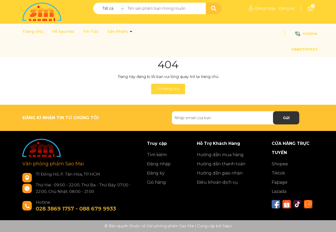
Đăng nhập (265, 8)
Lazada (279, 191)
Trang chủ (32, 31)
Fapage (279, 182)
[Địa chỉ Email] (235, 117)
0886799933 (304, 49)
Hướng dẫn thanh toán (221, 163)
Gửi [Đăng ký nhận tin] (286, 117)
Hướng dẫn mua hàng (220, 154)
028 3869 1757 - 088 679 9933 (76, 208)
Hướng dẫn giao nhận (220, 173)
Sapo (227, 226)
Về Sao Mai (63, 31)
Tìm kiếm (157, 154)
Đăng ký (287, 8)
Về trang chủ (168, 88)
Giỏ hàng (156, 182)
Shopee (280, 163)
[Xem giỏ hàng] (310, 8)
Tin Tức (90, 31)
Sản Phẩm (118, 31)
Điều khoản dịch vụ (217, 182)
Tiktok (278, 173)
